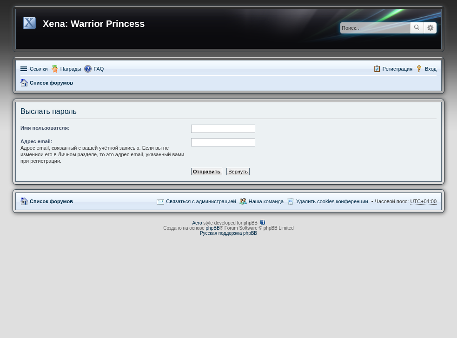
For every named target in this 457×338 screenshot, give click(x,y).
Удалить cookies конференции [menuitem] (332, 201)
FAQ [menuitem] (98, 69)
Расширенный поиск (430, 27)
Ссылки (39, 69)
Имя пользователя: (45, 128)
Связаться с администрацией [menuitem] (201, 201)
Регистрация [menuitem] (397, 69)
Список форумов (51, 83)
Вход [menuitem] (431, 69)
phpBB (213, 228)
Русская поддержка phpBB (228, 233)
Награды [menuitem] (70, 69)
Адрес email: (36, 141)
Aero (197, 222)
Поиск (417, 27)
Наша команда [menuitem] (266, 201)
